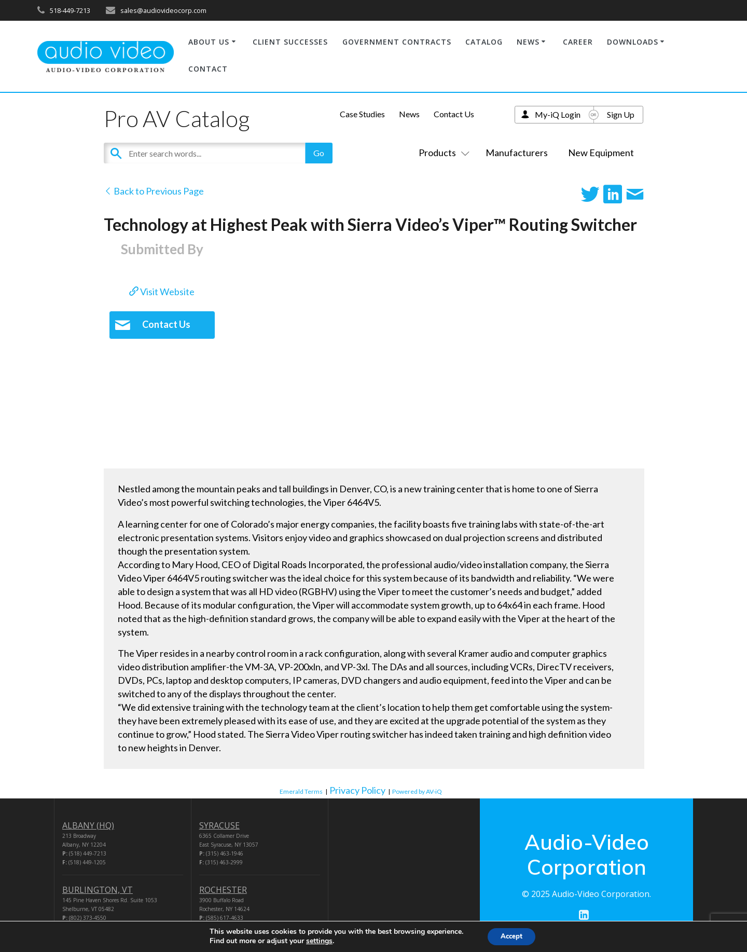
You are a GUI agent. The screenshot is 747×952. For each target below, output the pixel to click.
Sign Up (620, 114)
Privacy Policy (357, 790)
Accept (511, 936)
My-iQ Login (557, 114)
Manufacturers (517, 152)
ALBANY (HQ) (88, 825)
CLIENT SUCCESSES (290, 42)
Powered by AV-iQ (417, 791)
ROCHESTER (223, 889)
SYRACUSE (219, 825)
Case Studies (362, 114)
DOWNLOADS (632, 42)
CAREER (578, 42)
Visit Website (162, 291)
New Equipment (601, 152)
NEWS (528, 42)
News (409, 114)
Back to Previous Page (154, 191)
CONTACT (208, 69)
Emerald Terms (301, 791)
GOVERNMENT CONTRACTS (396, 42)
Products (442, 152)
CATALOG (484, 42)
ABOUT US (208, 42)
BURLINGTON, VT (97, 889)
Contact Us (454, 114)
